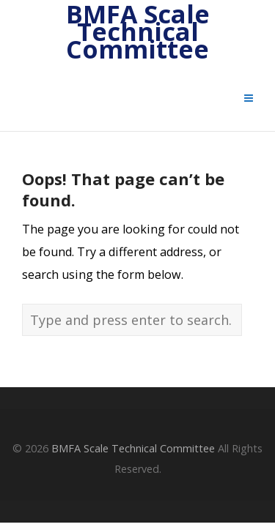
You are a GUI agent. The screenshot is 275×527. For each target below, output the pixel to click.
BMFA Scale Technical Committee (138, 32)
